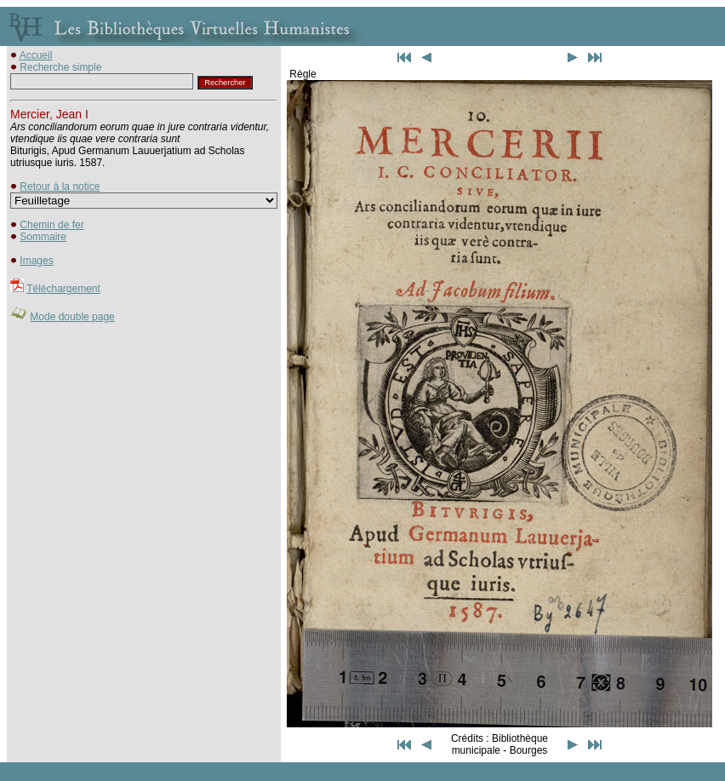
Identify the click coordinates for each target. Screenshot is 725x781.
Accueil (36, 55)
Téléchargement (63, 289)
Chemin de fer (51, 225)
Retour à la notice (60, 186)
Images (36, 261)
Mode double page (72, 317)
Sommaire (43, 237)
